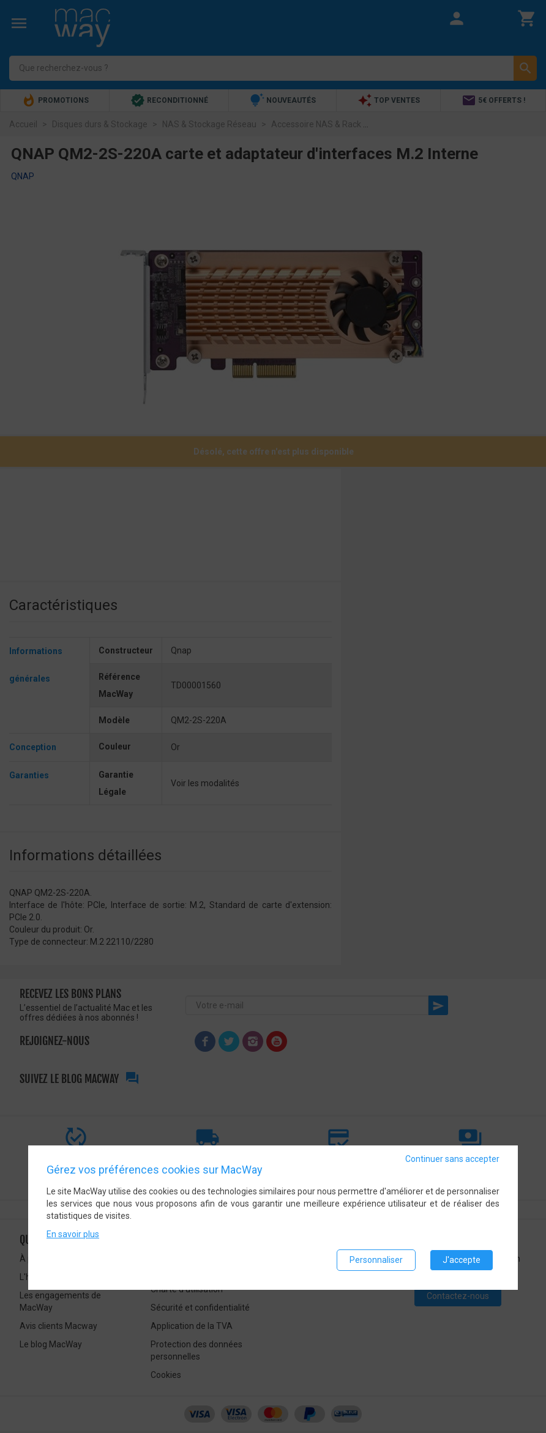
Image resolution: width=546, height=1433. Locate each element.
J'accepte (462, 1260)
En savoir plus (73, 1235)
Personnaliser (376, 1260)
